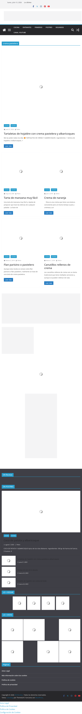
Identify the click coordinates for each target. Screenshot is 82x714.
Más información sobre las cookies (14, 675)
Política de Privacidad (8, 706)
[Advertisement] (43, 16)
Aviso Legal (6, 671)
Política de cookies (8, 680)
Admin (57, 194)
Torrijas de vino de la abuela (27, 570)
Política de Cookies (7, 709)
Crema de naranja (55, 197)
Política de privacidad (9, 684)
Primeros (38, 27)
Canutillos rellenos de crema (57, 266)
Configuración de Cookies (10, 712)
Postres (49, 27)
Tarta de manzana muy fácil (20, 197)
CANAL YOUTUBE (20, 32)
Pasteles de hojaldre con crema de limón (32, 581)
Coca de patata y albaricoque (21, 540)
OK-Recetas (7, 475)
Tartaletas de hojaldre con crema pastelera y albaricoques (39, 133)
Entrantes (27, 27)
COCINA (16, 27)
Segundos (60, 27)
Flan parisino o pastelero (19, 264)
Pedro (18, 129)
